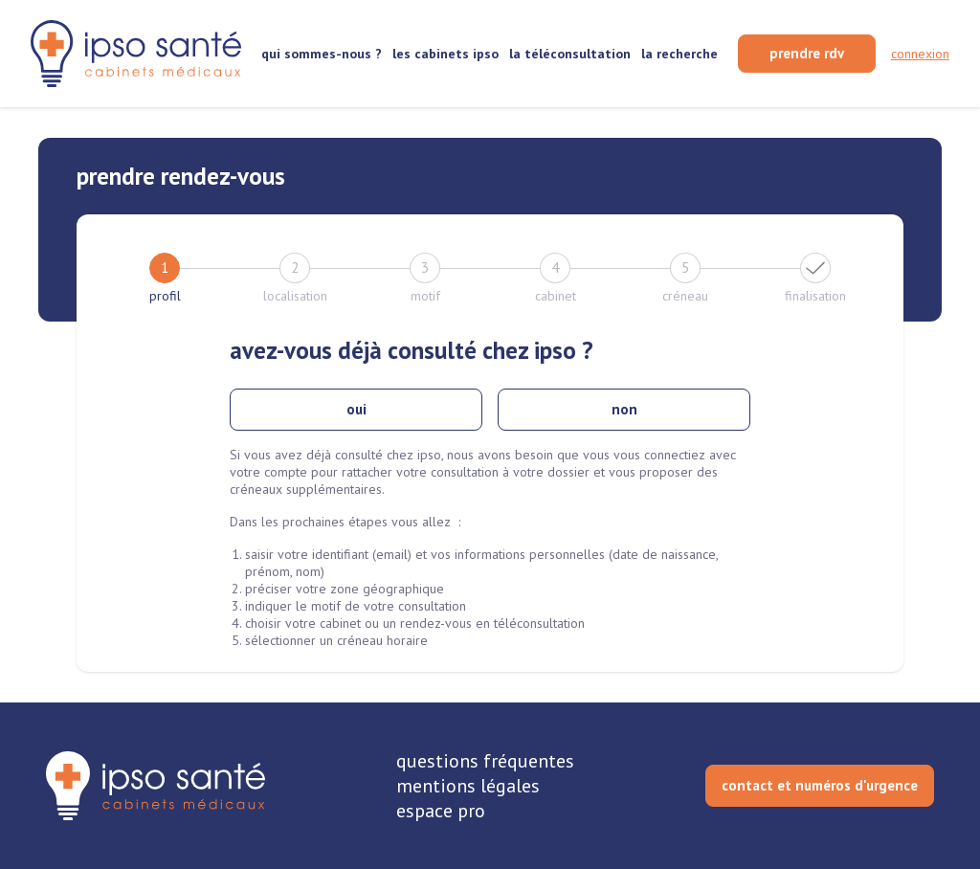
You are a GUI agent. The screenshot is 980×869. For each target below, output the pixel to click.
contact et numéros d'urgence (820, 785)
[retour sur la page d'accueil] (136, 53)
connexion (920, 53)
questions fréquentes (485, 760)
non (624, 409)
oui (356, 409)
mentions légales (468, 785)
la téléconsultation (570, 53)
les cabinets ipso (445, 53)
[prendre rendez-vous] (807, 53)
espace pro (440, 810)
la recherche (679, 53)
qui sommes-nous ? (321, 53)
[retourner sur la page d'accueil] (155, 785)
